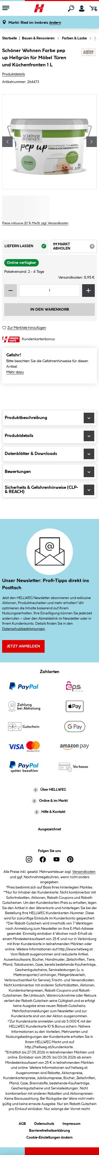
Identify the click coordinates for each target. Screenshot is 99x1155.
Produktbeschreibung (49, 418)
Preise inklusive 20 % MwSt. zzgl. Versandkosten (35, 223)
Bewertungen (49, 472)
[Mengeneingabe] (49, 290)
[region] (49, 141)
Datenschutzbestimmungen (23, 629)
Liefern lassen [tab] (26, 248)
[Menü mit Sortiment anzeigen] (6, 8)
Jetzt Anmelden (23, 646)
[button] (34, 23)
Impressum (72, 1122)
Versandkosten (84, 871)
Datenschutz (44, 1122)
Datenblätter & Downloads (49, 454)
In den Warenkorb (49, 309)
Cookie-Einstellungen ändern (49, 1136)
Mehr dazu (15, 372)
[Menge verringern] (10, 290)
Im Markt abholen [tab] (75, 247)
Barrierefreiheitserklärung (49, 1129)
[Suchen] (71, 8)
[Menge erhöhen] (88, 290)
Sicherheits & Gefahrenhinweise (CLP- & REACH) (49, 490)
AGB (22, 1122)
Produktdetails (13, 74)
